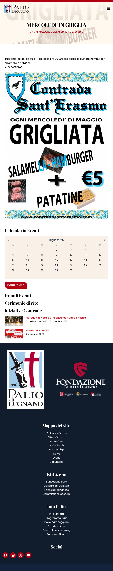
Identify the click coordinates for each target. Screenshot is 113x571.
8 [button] (42, 255)
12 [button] (100, 255)
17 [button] (71, 260)
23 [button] (56, 265)
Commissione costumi (56, 494)
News (56, 454)
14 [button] (27, 260)
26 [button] (100, 265)
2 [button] (56, 250)
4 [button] (85, 250)
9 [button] (56, 255)
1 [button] (42, 250)
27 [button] (13, 270)
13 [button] (13, 260)
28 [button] (27, 270)
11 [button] (85, 255)
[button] (9, 240)
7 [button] (27, 255)
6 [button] (13, 255)
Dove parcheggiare (56, 522)
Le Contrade (56, 445)
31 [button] (71, 270)
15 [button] (42, 260)
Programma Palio (56, 518)
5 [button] (100, 250)
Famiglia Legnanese (56, 490)
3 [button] (71, 250)
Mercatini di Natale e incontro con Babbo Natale (56, 318)
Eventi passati (16, 285)
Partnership (56, 449)
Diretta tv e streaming (56, 530)
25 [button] (85, 265)
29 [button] (42, 270)
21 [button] (27, 265)
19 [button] (100, 260)
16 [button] (56, 260)
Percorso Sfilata (56, 534)
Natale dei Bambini (37, 330)
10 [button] (71, 255)
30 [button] (56, 270)
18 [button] (85, 260)
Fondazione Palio (56, 481)
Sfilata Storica (56, 437)
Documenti (56, 462)
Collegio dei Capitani (56, 486)
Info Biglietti (56, 514)
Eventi (56, 458)
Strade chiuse (56, 526)
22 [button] (42, 265)
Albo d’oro (56, 441)
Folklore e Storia (56, 433)
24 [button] (71, 265)
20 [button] (13, 265)
